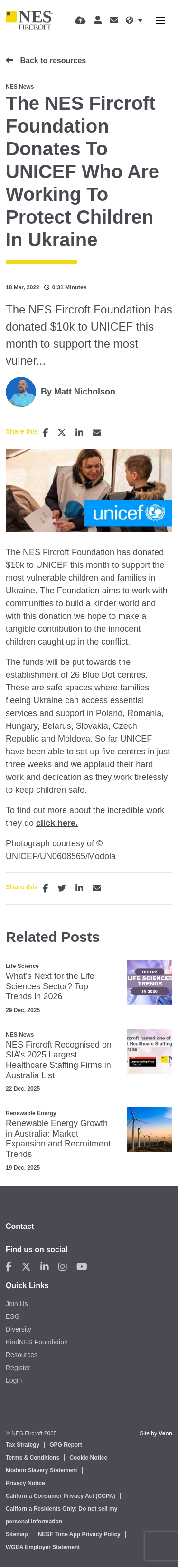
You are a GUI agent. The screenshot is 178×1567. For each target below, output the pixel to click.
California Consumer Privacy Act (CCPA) (60, 1496)
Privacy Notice (25, 1483)
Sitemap (17, 1534)
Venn (165, 1433)
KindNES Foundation (37, 1342)
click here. (57, 823)
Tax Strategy (22, 1445)
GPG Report (65, 1445)
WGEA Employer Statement (43, 1547)
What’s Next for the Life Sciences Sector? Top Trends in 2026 (50, 986)
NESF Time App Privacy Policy (79, 1534)
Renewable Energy (31, 1113)
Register (18, 1367)
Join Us (17, 1303)
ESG (13, 1316)
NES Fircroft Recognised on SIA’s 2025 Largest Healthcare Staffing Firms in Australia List (59, 1060)
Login (14, 1380)
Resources (21, 1355)
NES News (20, 86)
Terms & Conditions (32, 1457)
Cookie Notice (88, 1457)
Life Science (22, 966)
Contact (20, 1226)
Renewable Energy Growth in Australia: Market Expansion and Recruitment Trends (58, 1139)
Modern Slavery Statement (41, 1470)
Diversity (18, 1329)
